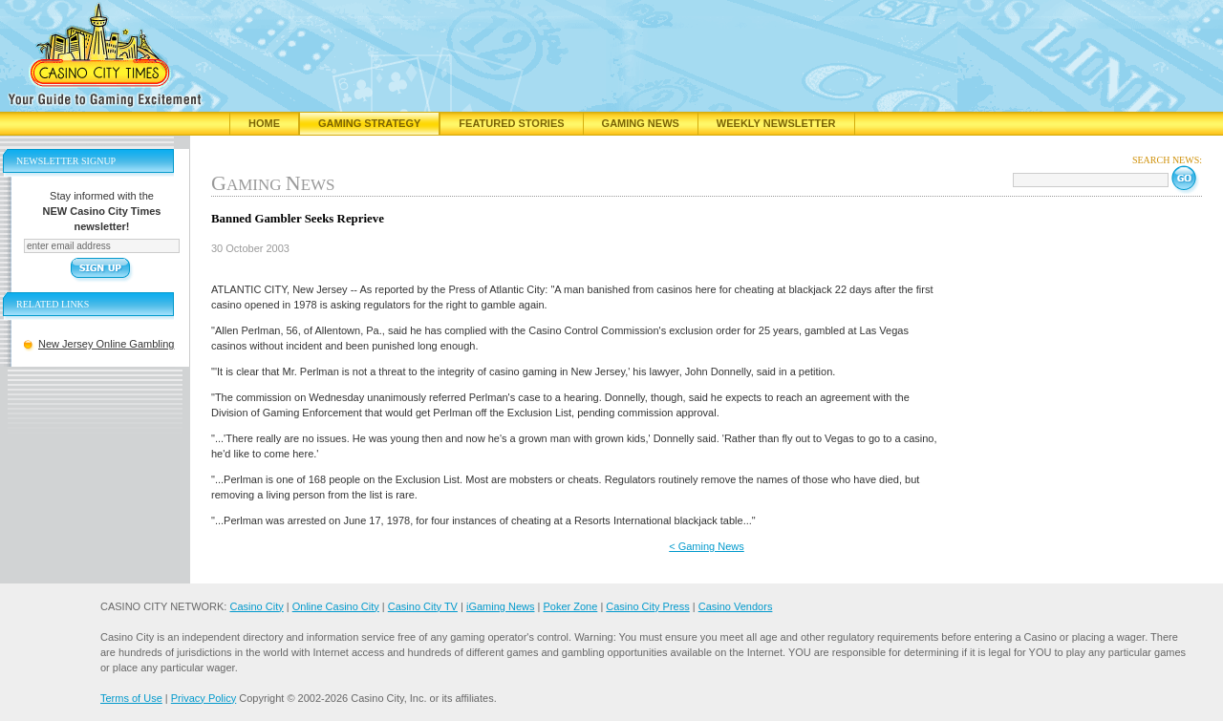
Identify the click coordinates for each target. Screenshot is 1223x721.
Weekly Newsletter (776, 123)
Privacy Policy (203, 698)
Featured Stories (511, 123)
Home (264, 123)
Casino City (256, 606)
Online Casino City (335, 606)
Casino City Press (647, 606)
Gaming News (640, 123)
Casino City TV (423, 606)
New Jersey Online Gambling (106, 344)
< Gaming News (706, 546)
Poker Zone (570, 606)
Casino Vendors (735, 606)
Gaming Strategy (369, 123)
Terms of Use (131, 698)
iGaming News (500, 606)
